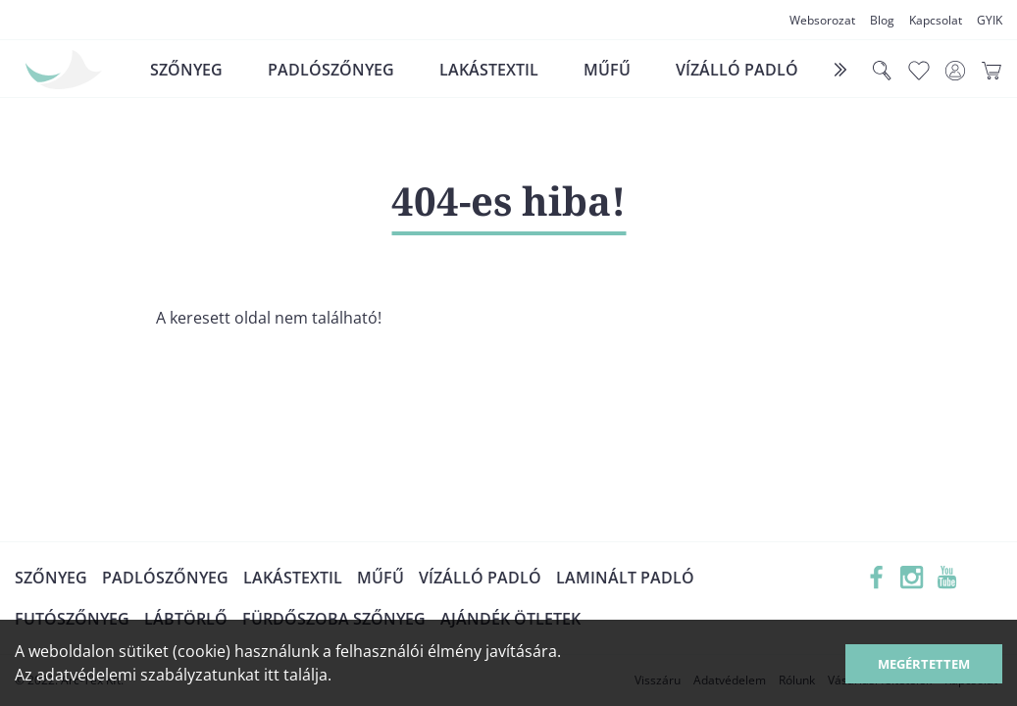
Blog (882, 20)
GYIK (989, 20)
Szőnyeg (186, 69)
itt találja (296, 674)
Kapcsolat (935, 20)
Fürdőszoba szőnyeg (334, 619)
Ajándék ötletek (510, 619)
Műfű (607, 69)
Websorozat (822, 20)
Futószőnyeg (72, 619)
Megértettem (924, 664)
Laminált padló (625, 577)
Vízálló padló (737, 69)
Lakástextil (488, 69)
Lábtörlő (186, 619)
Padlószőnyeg (331, 69)
